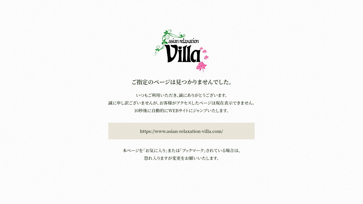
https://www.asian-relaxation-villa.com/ (181, 131)
